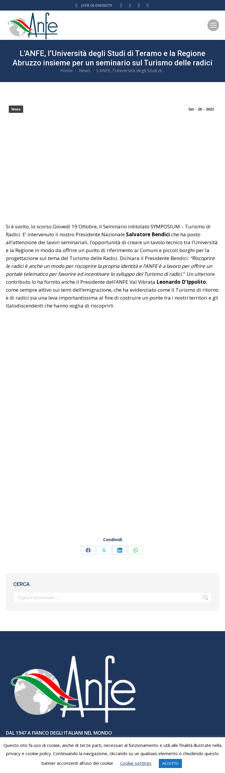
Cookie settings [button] (135, 763)
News (16, 109)
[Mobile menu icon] (213, 25)
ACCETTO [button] (170, 763)
